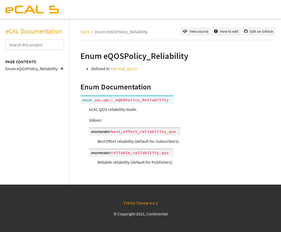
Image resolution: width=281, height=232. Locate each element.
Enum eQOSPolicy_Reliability (34, 68)
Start (84, 31)
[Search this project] (34, 45)
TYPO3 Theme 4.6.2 (140, 203)
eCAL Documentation (33, 31)
